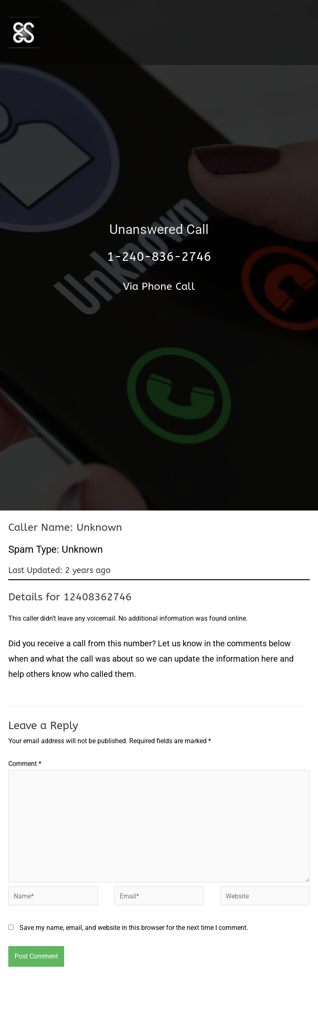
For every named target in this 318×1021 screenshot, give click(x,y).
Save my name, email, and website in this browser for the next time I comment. (133, 928)
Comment (24, 764)
